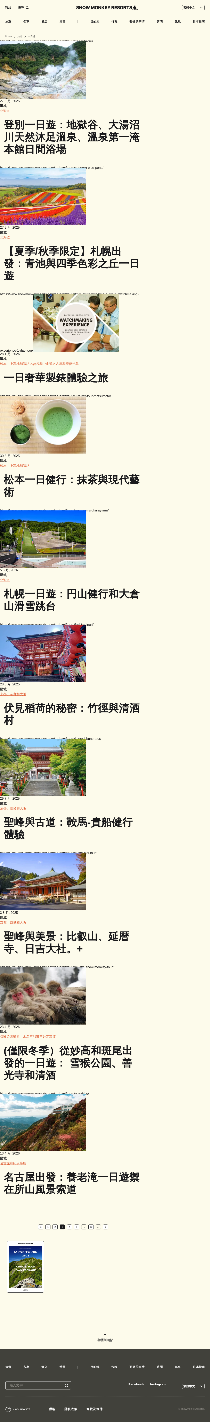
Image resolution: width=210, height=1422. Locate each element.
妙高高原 (49, 1036)
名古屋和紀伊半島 (65, 364)
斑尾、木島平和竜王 (28, 1036)
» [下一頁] (105, 1227)
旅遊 (8, 21)
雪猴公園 (6, 1036)
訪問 (160, 21)
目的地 (95, 21)
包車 (26, 21)
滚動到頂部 (105, 1337)
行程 (114, 21)
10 (91, 1227)
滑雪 (62, 21)
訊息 (178, 21)
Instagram (158, 1384)
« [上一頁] (40, 1227)
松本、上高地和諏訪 (15, 364)
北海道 (5, 111)
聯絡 (8, 7)
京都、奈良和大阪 (13, 694)
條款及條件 (94, 1409)
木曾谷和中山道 (41, 364)
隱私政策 (71, 1409)
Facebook (136, 1384)
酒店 (44, 21)
